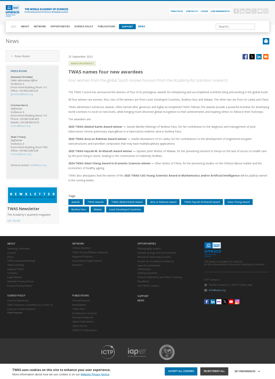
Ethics (10, 257)
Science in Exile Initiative (21, 309)
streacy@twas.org (21, 154)
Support (127, 26)
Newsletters (79, 304)
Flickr (248, 11)
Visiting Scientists (147, 273)
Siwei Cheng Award (238, 202)
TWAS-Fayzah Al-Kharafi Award (202, 202)
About (25, 26)
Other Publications (83, 321)
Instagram (265, 11)
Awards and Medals (149, 265)
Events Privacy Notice (19, 285)
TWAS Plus (78, 309)
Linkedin (242, 11)
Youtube (259, 11)
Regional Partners (82, 256)
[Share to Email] (266, 56)
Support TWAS (15, 269)
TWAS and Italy (15, 265)
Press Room (22, 56)
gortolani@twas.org (22, 94)
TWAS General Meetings (21, 260)
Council (11, 252)
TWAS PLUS (176, 11)
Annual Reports (81, 300)
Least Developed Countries (125, 209)
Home (14, 26)
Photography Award (149, 248)
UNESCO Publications (84, 330)
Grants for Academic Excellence (156, 261)
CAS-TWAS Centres (148, 285)
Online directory (81, 248)
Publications (106, 26)
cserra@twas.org (20, 125)
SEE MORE (13, 221)
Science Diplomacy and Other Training (159, 277)
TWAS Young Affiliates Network (90, 252)
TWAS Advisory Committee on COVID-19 (30, 304)
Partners (77, 265)
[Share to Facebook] (245, 56)
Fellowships (144, 269)
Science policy (83, 26)
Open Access (79, 325)
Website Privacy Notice (20, 281)
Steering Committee (18, 248)
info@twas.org (38, 165)
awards (75, 202)
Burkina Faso (78, 209)
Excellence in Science (84, 313)
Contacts (192, 11)
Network (40, 26)
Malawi (98, 209)
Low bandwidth (220, 11)
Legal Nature (14, 277)
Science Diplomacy (18, 300)
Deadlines (143, 281)
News (141, 26)
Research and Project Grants (154, 257)
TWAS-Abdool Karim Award (126, 202)
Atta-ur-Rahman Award (163, 202)
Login (204, 11)
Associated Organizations (87, 260)
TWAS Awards (95, 202)
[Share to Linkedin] (259, 56)
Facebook (236, 11)
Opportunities (60, 26)
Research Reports (82, 317)
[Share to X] (252, 56)
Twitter (254, 11)
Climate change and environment (157, 252)
